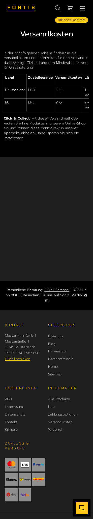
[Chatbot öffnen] (82, 508)
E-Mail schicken (17, 359)
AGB (8, 399)
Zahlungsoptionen (63, 414)
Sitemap (55, 374)
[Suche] (58, 8)
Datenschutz (15, 414)
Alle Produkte (59, 399)
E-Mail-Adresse (56, 290)
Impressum (14, 406)
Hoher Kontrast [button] (72, 20)
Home (53, 366)
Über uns (55, 336)
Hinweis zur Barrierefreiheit (60, 355)
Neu (51, 406)
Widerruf (55, 429)
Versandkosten (60, 422)
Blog (52, 343)
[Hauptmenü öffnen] (82, 8)
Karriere (11, 429)
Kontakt (11, 422)
